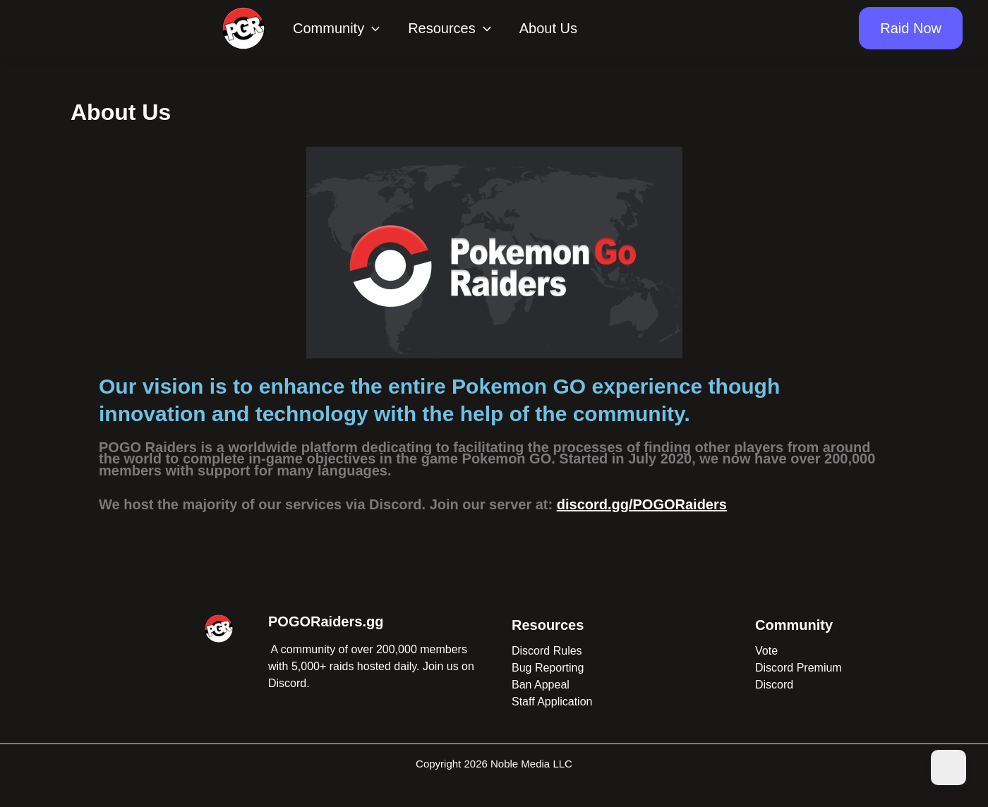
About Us (548, 28)
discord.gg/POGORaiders (642, 504)
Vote (766, 651)
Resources (449, 28)
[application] (372, 28)
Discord (774, 685)
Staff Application (552, 702)
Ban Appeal (541, 685)
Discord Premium (798, 668)
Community (336, 28)
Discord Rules (547, 651)
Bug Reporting (548, 668)
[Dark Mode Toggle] (948, 767)
